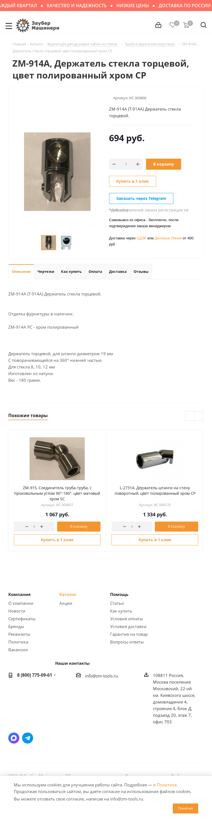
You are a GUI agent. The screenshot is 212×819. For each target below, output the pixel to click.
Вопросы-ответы (127, 642)
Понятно (185, 808)
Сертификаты (22, 618)
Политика (18, 642)
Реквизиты (19, 634)
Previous (190, 416)
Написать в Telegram (27, 738)
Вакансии (18, 649)
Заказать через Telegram (141, 198)
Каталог (67, 594)
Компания (19, 594)
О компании (20, 603)
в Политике (165, 784)
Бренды (16, 626)
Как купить (121, 611)
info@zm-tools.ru (101, 676)
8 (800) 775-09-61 (34, 675)
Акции (65, 603)
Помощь (119, 594)
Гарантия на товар (129, 634)
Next (199, 416)
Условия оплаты (126, 618)
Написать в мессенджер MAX (13, 738)
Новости (16, 611)
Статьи (117, 603)
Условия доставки (128, 626)
